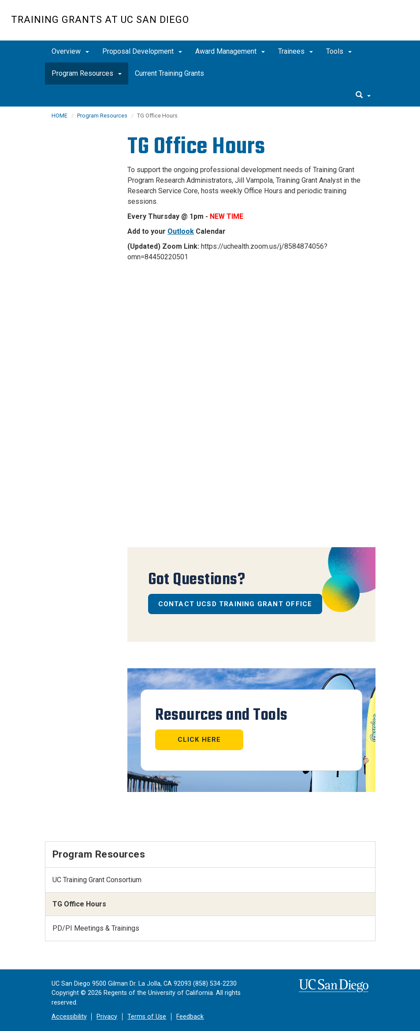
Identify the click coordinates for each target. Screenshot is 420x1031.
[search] (363, 96)
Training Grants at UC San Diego (100, 19)
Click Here (199, 740)
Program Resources (87, 73)
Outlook (180, 231)
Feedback (190, 1016)
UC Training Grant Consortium (96, 880)
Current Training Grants (169, 73)
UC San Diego (358, 25)
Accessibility (69, 1016)
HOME (59, 115)
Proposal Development (142, 51)
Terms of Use (146, 1016)
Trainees (295, 51)
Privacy (107, 1016)
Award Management (230, 51)
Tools (339, 51)
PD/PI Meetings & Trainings (95, 928)
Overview (70, 51)
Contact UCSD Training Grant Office (235, 604)
